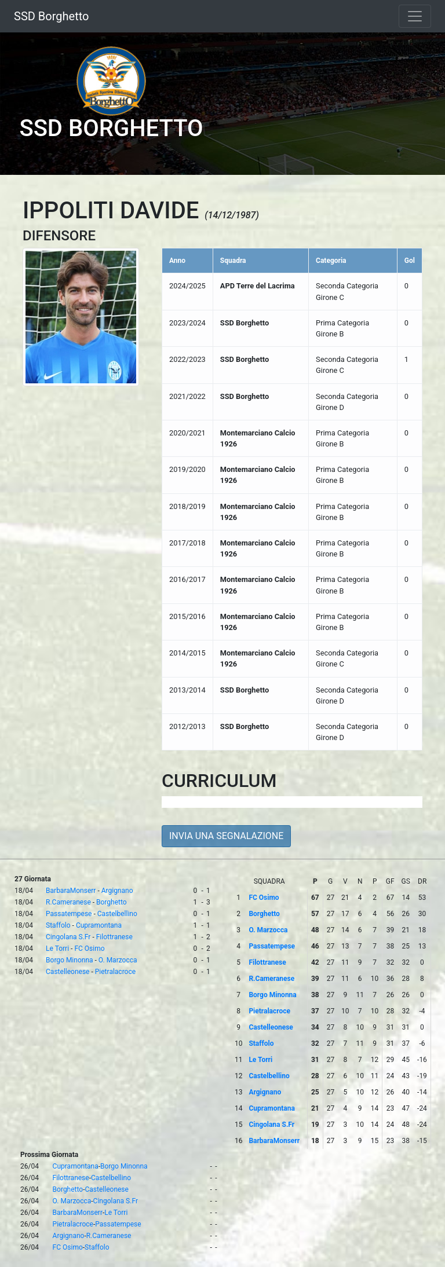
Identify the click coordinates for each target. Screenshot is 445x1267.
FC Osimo (89, 948)
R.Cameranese (68, 902)
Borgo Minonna (69, 960)
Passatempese (69, 914)
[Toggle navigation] (415, 16)
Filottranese (114, 937)
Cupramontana (99, 925)
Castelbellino (117, 914)
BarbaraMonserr (71, 891)
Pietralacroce (115, 972)
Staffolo (58, 925)
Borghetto (111, 902)
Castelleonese (67, 972)
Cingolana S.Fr (68, 937)
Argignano (117, 891)
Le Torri (57, 948)
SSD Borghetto (51, 16)
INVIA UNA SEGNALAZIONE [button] (226, 835)
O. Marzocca (118, 960)
